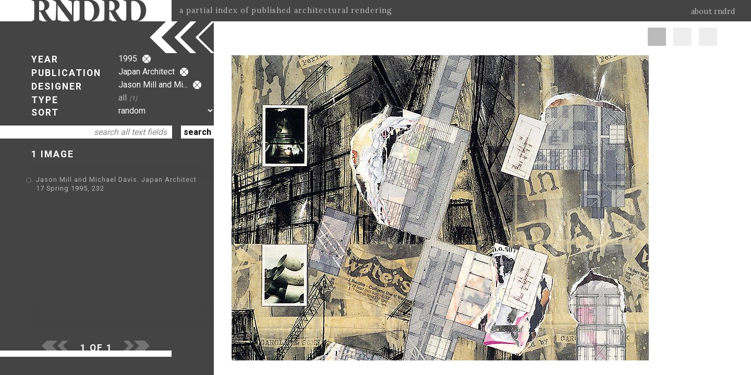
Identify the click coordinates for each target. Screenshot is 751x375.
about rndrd (713, 11)
